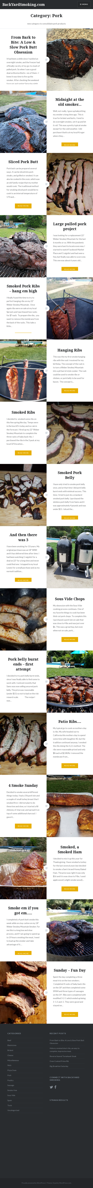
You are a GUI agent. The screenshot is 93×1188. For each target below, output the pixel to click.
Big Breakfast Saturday (59, 1066)
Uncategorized (13, 1110)
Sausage (10, 1085)
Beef (9, 1040)
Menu (85, 4)
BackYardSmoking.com (23, 4)
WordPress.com (65, 1183)
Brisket (10, 1050)
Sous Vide (11, 1095)
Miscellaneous (13, 1060)
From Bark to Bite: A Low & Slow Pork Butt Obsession (67, 1041)
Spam (9, 1100)
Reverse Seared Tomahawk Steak (63, 1056)
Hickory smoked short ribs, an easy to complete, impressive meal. (65, 1049)
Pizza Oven (11, 1070)
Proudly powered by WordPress (33, 1183)
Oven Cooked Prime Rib (59, 1061)
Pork (9, 1075)
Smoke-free (12, 1090)
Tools (9, 1105)
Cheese (10, 1055)
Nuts (9, 1065)
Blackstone (11, 1045)
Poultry (10, 1080)
